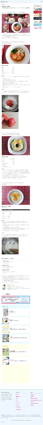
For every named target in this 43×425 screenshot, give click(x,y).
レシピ (18, 12)
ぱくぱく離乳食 (9, 12)
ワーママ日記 (18, 407)
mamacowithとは (18, 409)
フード (17, 400)
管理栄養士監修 (22, 12)
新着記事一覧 (18, 396)
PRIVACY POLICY (34, 398)
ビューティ (17, 402)
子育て (17, 398)
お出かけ (17, 405)
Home (17, 394)
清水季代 (14, 12)
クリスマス (4, 12)
